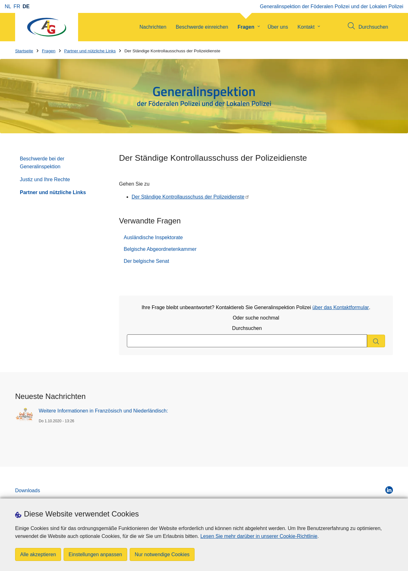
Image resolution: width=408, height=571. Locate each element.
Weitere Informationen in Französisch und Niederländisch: (103, 410)
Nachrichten (152, 27)
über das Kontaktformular (340, 307)
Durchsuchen (247, 328)
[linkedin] (389, 490)
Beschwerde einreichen (202, 27)
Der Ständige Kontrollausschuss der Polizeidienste (188, 196)
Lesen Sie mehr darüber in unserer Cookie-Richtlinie (258, 536)
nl (8, 6)
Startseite (24, 51)
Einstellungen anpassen (95, 554)
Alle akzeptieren (38, 554)
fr (17, 6)
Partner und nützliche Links (90, 51)
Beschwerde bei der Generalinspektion (42, 163)
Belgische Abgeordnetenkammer (160, 249)
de (26, 6)
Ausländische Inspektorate (153, 237)
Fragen (246, 27)
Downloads (27, 490)
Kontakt (306, 27)
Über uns (278, 27)
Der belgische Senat (146, 261)
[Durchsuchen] (376, 341)
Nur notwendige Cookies (162, 554)
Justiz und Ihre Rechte (45, 179)
